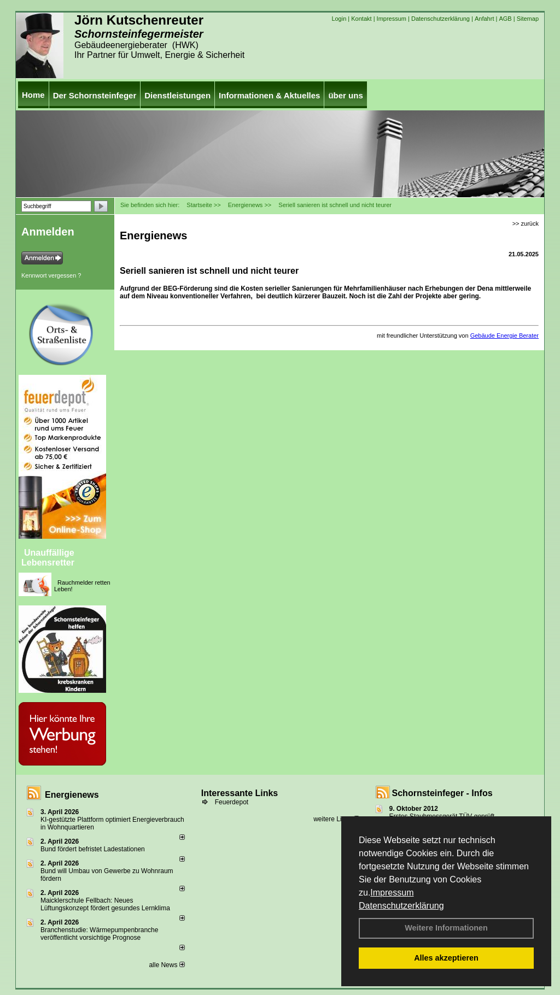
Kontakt (361, 18)
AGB (505, 18)
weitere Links (336, 819)
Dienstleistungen (177, 95)
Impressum (391, 892)
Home (33, 94)
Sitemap (528, 18)
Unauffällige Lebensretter (47, 557)
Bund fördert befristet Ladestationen (92, 849)
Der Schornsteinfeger (95, 95)
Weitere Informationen (446, 927)
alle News (166, 965)
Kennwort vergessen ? (51, 275)
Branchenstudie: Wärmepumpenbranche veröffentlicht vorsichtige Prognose (99, 933)
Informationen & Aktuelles (269, 95)
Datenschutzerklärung (401, 905)
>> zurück (525, 223)
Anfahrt (484, 18)
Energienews (72, 794)
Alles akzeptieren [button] (446, 957)
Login (338, 18)
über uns (345, 95)
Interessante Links (239, 793)
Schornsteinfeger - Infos (442, 793)
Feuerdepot (231, 802)
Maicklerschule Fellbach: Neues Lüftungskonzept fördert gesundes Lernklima (105, 904)
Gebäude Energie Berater (504, 335)
